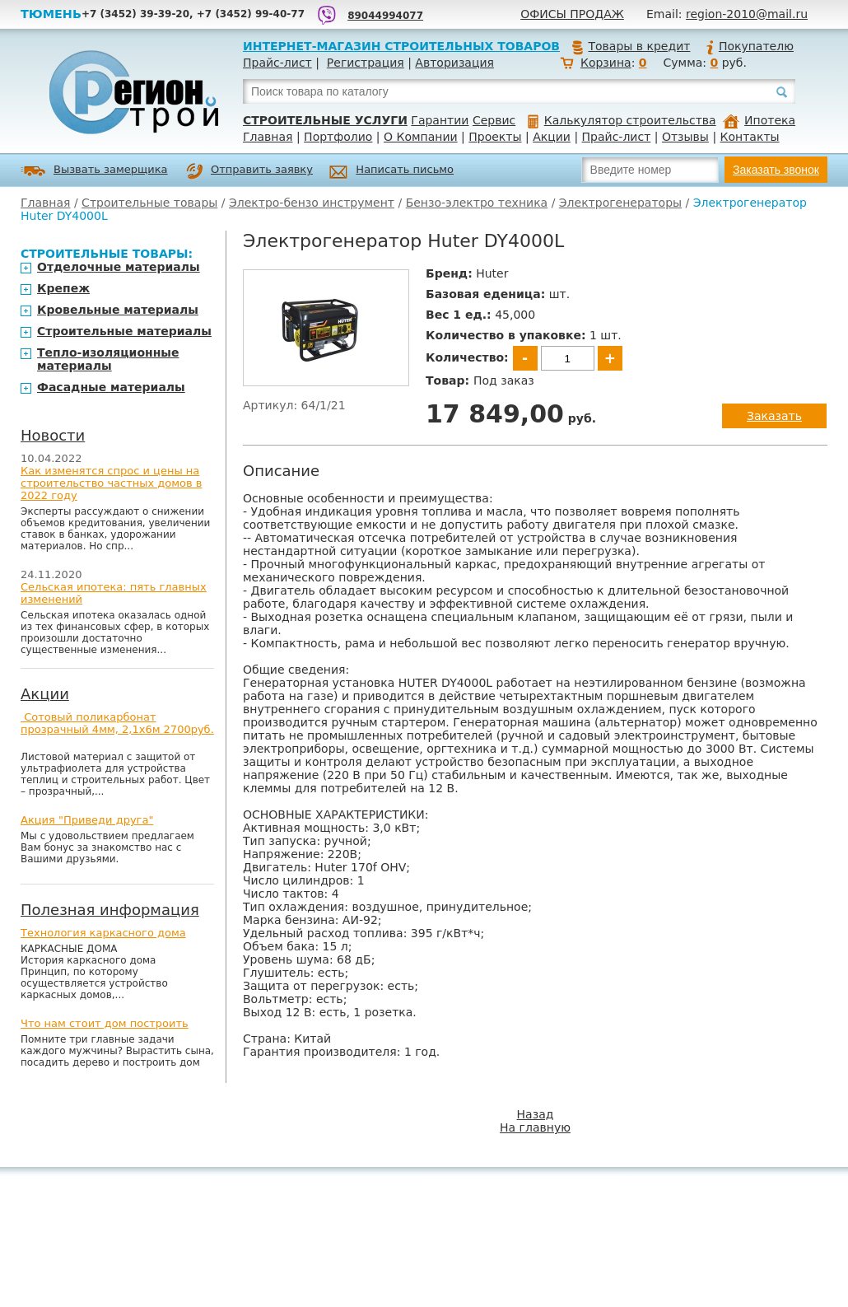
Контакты (750, 136)
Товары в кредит (630, 46)
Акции (552, 136)
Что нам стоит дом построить (105, 1023)
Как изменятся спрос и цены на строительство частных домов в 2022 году (112, 483)
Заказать (774, 415)
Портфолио (338, 136)
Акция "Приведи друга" (87, 820)
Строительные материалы (124, 331)
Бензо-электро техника (477, 202)
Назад (535, 1114)
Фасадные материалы (111, 387)
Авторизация (454, 62)
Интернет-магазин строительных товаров (401, 46)
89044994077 (385, 15)
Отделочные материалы (118, 266)
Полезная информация (110, 909)
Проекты (494, 136)
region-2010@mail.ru (747, 14)
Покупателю (749, 46)
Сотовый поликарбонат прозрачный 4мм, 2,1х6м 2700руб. (117, 723)
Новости (53, 435)
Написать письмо (391, 171)
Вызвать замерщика (94, 171)
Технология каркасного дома (103, 933)
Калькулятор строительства (622, 120)
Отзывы (685, 136)
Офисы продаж (572, 14)
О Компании (421, 136)
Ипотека (759, 120)
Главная (267, 136)
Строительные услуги (325, 120)
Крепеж (63, 288)
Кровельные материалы (117, 309)
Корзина (605, 62)
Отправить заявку (249, 171)
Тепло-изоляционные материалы (108, 359)
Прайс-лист (277, 62)
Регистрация (365, 62)
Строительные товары (149, 202)
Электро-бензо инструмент (311, 202)
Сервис (494, 120)
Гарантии (439, 120)
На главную (535, 1127)
